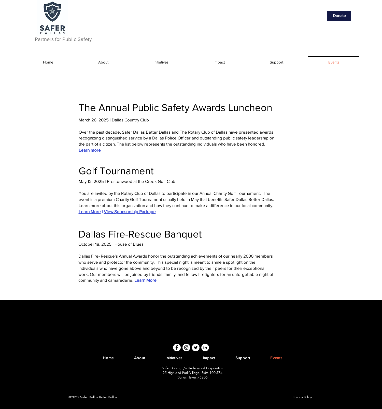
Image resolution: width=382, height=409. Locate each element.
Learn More (90, 211)
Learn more (90, 150)
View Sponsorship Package (130, 211)
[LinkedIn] (205, 347)
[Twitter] (196, 347)
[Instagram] (186, 347)
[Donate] (339, 16)
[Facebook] (177, 347)
